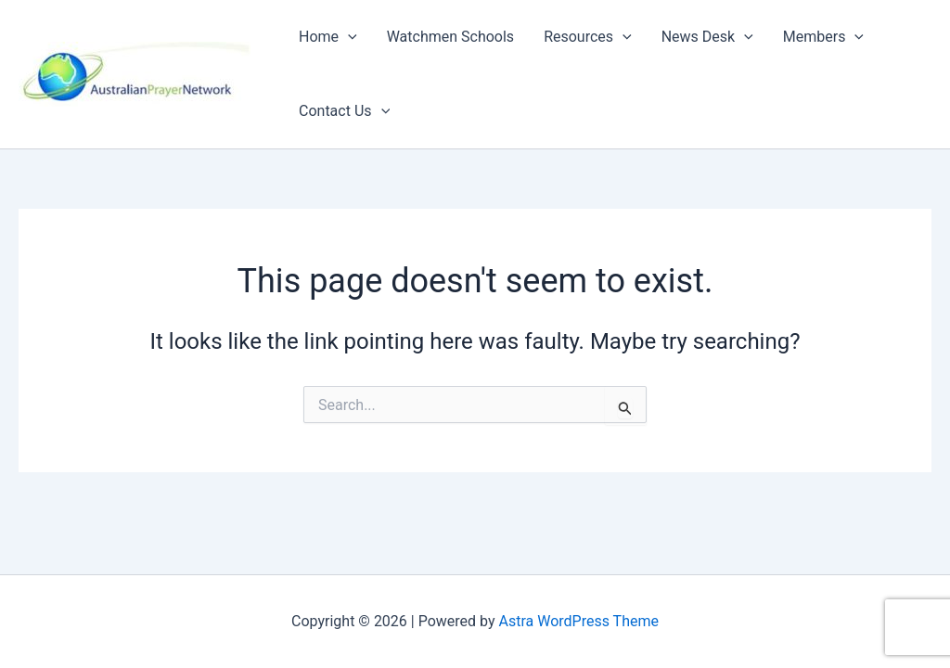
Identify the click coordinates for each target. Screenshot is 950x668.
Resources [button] (588, 37)
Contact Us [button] (344, 111)
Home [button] (328, 37)
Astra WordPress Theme (579, 621)
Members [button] (823, 37)
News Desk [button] (707, 37)
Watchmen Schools (450, 36)
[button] (348, 37)
